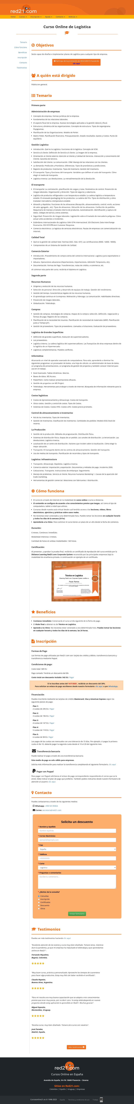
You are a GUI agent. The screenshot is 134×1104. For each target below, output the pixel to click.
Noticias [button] (73, 17)
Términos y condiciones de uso (78, 1100)
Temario (23, 42)
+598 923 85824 (51, 806)
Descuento (43, 905)
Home (13, 17)
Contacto (23, 62)
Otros (41, 908)
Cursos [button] (23, 17)
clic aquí (112, 764)
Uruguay (71, 1089)
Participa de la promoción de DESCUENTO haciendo (76, 62)
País (40, 845)
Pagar (71, 677)
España (62, 1089)
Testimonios (22, 68)
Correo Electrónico (46, 836)
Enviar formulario (77, 914)
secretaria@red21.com (51, 810)
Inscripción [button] (35, 17)
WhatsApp (112, 686)
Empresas (81, 1089)
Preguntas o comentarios (49, 873)
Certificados (44, 902)
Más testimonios (76, 1047)
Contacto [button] (60, 17)
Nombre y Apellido (47, 827)
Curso (41, 863)
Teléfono (42, 854)
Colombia (53, 1089)
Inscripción (22, 57)
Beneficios (22, 52)
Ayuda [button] (48, 17)
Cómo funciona (20, 47)
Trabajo (95, 1100)
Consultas (43, 896)
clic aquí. (99, 686)
